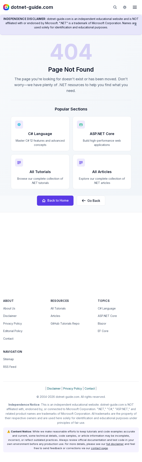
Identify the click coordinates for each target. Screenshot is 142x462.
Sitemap (8, 359)
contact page (99, 448)
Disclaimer (10, 316)
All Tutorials (58, 308)
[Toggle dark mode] (124, 7)
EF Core (103, 331)
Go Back (91, 201)
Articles (55, 316)
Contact (8, 338)
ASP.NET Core (107, 316)
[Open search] (115, 7)
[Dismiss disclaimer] (135, 25)
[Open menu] (135, 7)
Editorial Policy (12, 331)
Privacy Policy (12, 323)
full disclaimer (115, 444)
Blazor (102, 323)
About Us (9, 308)
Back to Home (55, 200)
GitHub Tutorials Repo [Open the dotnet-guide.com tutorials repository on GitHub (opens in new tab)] (65, 323)
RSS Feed (9, 366)
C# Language (107, 308)
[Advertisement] (71, 258)
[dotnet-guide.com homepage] (28, 7)
